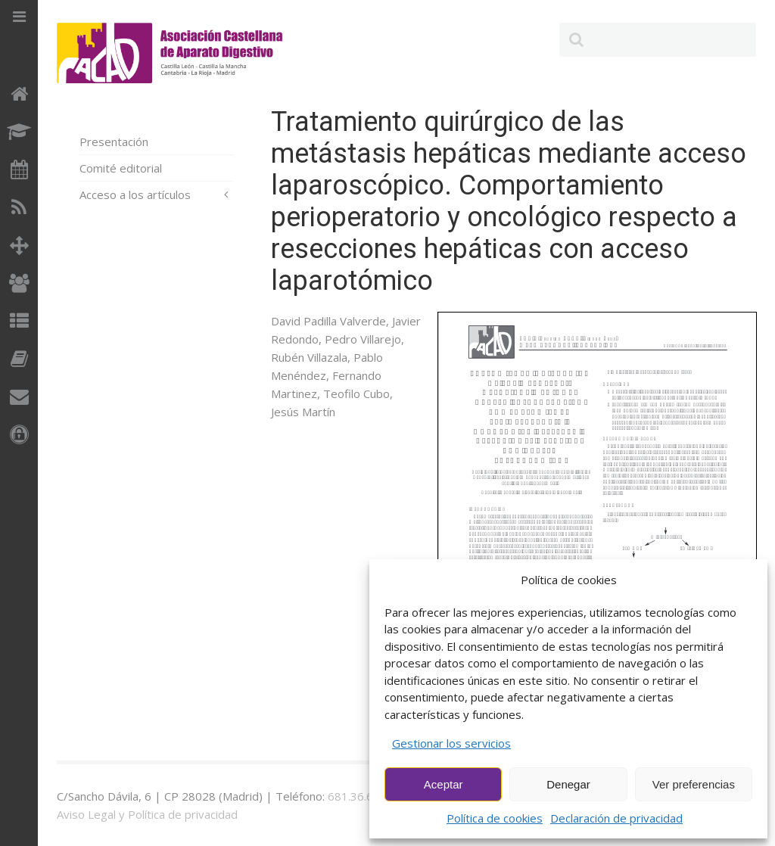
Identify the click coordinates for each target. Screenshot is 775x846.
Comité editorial (120, 168)
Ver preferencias (693, 784)
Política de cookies (495, 818)
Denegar (568, 784)
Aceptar (443, 784)
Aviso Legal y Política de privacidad (147, 814)
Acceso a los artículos (135, 194)
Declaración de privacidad (616, 818)
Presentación (113, 141)
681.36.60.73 (362, 796)
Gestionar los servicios (451, 743)
